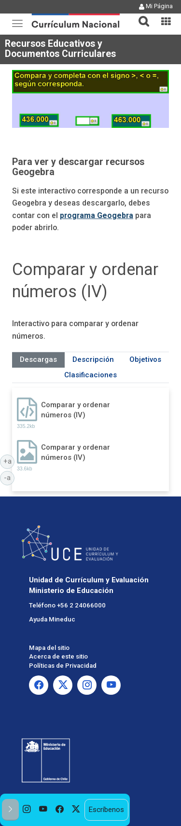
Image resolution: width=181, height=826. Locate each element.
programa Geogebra (96, 215)
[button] (140, 15)
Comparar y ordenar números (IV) (75, 409)
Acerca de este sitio (58, 656)
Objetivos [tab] (145, 359)
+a (9, 461)
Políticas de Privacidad (63, 665)
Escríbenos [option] (106, 809)
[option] (27, 810)
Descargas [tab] (38, 359)
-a (9, 477)
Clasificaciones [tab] (90, 375)
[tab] (140, 16)
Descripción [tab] (93, 359)
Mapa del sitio (49, 647)
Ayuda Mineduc (52, 619)
